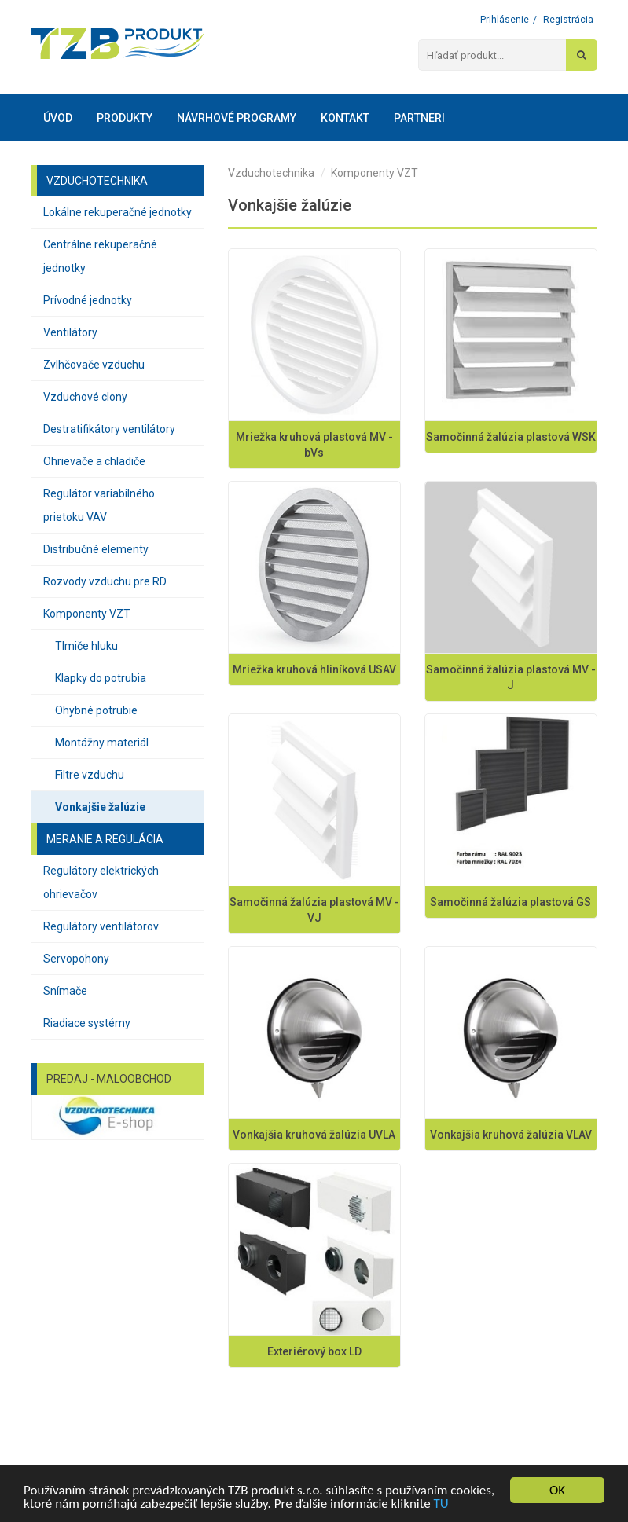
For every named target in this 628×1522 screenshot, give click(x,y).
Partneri (419, 118)
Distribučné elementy (96, 549)
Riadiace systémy (86, 1023)
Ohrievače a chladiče (94, 461)
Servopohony (76, 958)
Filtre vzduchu (89, 774)
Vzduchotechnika (271, 173)
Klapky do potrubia (100, 678)
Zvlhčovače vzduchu (94, 364)
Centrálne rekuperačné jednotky (100, 256)
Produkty (124, 118)
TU (441, 1503)
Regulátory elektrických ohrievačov (101, 882)
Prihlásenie (504, 19)
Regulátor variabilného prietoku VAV (99, 505)
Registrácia (568, 19)
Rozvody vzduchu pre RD (105, 581)
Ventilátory (70, 332)
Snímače (65, 991)
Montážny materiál (102, 742)
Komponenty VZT (86, 613)
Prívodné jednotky (87, 300)
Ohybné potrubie (96, 710)
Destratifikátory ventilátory (109, 429)
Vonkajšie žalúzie (100, 807)
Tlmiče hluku (86, 646)
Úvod (57, 118)
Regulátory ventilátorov (101, 926)
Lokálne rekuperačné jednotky (117, 212)
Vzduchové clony (85, 397)
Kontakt (345, 118)
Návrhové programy (236, 118)
